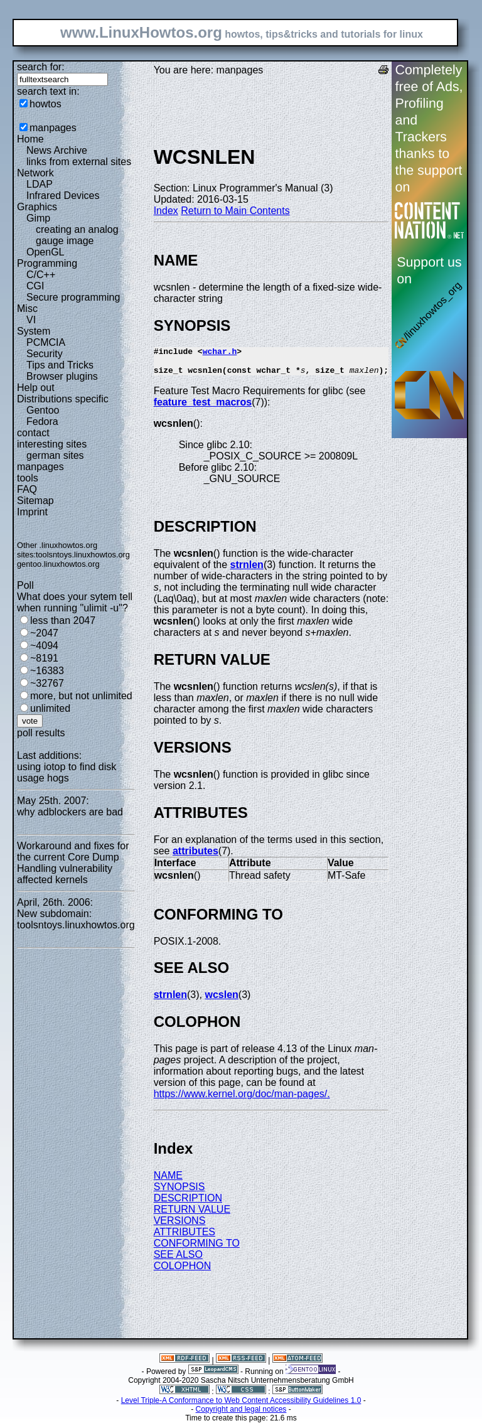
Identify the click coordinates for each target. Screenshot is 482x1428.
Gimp (38, 218)
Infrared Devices (63, 195)
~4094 (44, 645)
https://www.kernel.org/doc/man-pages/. (242, 1099)
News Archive (56, 150)
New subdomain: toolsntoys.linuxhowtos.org (76, 919)
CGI (35, 286)
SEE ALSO (178, 1260)
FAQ (27, 489)
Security (44, 353)
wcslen (221, 1000)
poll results (41, 732)
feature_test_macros (203, 407)
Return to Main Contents (235, 210)
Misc (27, 308)
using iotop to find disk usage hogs (66, 772)
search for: (41, 67)
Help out (36, 387)
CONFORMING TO (197, 1248)
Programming (47, 263)
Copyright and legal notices (241, 1414)
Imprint (32, 512)
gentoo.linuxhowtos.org (58, 564)
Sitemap (35, 500)
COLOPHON (183, 1271)
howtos (45, 104)
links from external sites (78, 161)
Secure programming (73, 297)
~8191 (44, 658)
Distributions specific (63, 399)
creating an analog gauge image (77, 235)
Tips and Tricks (60, 365)
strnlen (247, 570)
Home (30, 139)
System (33, 331)
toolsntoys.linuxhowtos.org (83, 554)
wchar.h (220, 352)
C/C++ (40, 274)
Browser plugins (62, 376)
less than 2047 (62, 620)
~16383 (47, 670)
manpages (53, 127)
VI (31, 319)
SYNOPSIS (179, 1192)
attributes (195, 856)
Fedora (42, 421)
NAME (168, 1181)
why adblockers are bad (70, 812)
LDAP (39, 184)
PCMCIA (45, 342)
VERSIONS (180, 1226)
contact (33, 432)
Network (35, 173)
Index (166, 210)
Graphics (37, 206)
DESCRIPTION (188, 1203)
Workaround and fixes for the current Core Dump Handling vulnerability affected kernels (73, 862)
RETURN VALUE (192, 1215)
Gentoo (42, 410)
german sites (55, 455)
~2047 (44, 633)
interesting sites (52, 444)
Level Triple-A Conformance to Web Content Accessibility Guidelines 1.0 (241, 1406)
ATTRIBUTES (184, 1237)
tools (27, 478)
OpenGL (45, 252)
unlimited (50, 708)
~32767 (47, 683)
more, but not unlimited (81, 695)
